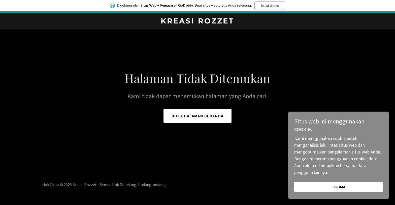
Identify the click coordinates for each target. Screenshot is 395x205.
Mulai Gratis (270, 6)
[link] (197, 22)
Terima (338, 187)
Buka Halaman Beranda (197, 115)
